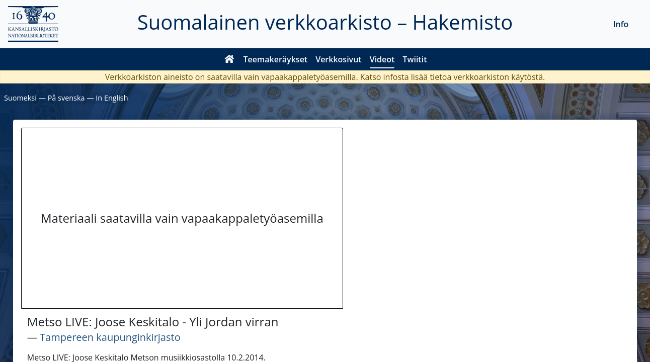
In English (112, 98)
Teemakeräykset (275, 59)
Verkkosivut (338, 59)
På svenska (66, 98)
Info (621, 24)
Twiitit (414, 59)
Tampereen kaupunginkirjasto (110, 337)
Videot (382, 59)
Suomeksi (20, 98)
